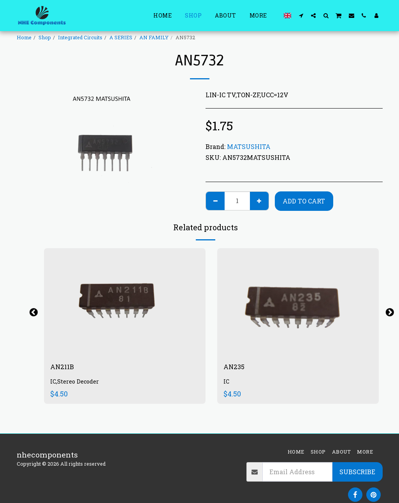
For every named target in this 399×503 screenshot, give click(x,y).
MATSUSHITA (249, 146)
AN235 (235, 367)
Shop (45, 37)
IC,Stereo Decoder (75, 383)
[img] (125, 302)
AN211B (63, 367)
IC (226, 383)
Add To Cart (304, 201)
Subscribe (357, 472)
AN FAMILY (154, 37)
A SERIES (120, 37)
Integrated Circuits (80, 37)
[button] (301, 15)
